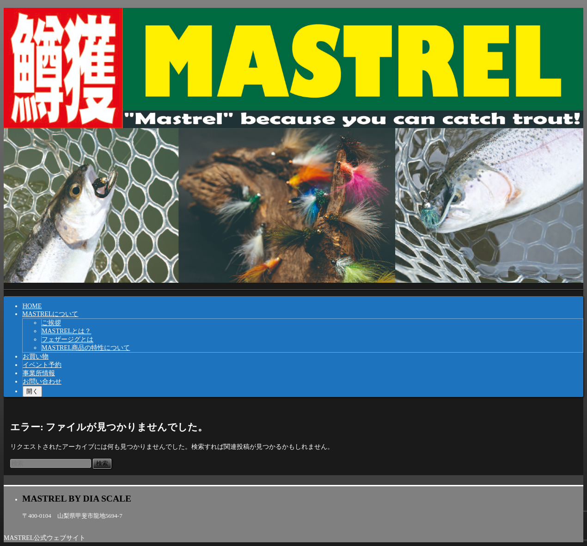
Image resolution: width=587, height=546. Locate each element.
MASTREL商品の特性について (86, 347)
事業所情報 (39, 373)
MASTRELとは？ (66, 331)
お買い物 (36, 356)
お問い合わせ (42, 381)
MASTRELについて (50, 313)
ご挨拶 (51, 322)
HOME (32, 306)
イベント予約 (42, 364)
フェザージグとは (67, 339)
